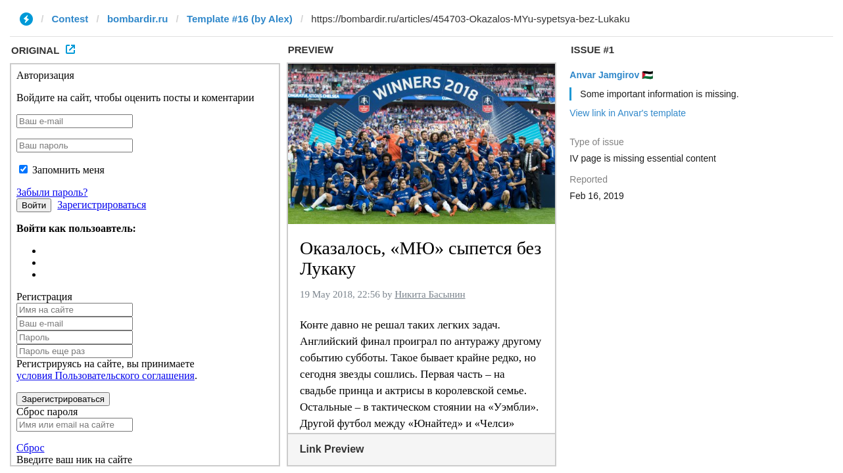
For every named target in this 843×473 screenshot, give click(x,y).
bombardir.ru (137, 18)
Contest (70, 18)
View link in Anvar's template (627, 113)
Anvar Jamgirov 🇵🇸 (611, 75)
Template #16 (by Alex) (240, 18)
